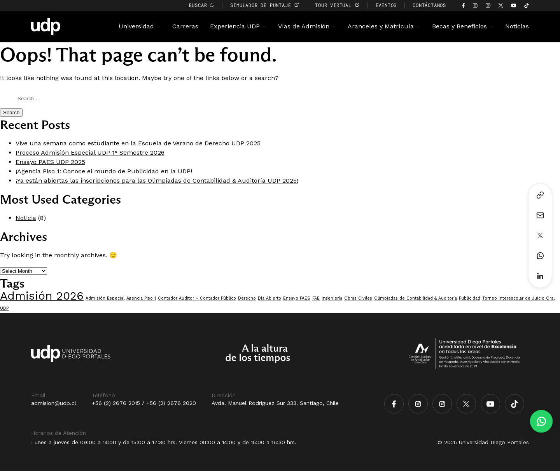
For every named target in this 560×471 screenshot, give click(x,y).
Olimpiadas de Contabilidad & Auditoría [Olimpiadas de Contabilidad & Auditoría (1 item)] (415, 298)
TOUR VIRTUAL (337, 5)
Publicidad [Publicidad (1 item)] (469, 298)
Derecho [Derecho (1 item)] (247, 298)
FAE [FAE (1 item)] (316, 298)
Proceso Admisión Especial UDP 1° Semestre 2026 (90, 152)
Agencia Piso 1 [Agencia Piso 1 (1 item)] (141, 298)
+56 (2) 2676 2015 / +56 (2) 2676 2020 (144, 403)
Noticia (26, 218)
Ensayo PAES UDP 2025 (50, 162)
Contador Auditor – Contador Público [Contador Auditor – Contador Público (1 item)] (197, 298)
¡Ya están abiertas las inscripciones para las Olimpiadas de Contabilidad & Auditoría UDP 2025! (157, 180)
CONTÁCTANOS (429, 5)
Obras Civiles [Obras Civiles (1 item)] (358, 298)
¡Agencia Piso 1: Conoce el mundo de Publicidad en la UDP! (104, 171)
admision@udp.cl (53, 403)
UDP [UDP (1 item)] (4, 308)
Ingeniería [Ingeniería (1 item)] (332, 298)
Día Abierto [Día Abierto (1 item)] (269, 298)
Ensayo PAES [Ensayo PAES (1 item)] (296, 298)
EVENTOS (386, 5)
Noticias (517, 26)
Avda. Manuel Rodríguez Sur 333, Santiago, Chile (275, 403)
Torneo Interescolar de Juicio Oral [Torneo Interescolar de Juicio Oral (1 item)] (518, 298)
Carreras (185, 26)
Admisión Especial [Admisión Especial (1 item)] (105, 298)
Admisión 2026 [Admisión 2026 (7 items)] (42, 295)
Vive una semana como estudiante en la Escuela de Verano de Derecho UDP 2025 (138, 143)
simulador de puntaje (264, 5)
